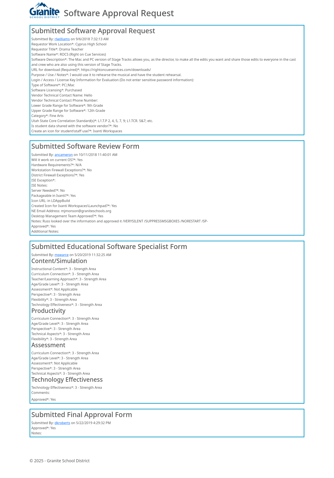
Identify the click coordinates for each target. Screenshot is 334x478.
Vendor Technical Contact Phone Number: (64, 100)
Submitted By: (42, 39)
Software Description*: (49, 59)
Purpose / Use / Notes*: (50, 74)
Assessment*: (42, 289)
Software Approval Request (119, 13)
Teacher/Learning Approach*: (54, 279)
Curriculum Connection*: (51, 274)
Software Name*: (45, 54)
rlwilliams (62, 39)
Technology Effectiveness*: (52, 304)
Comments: (40, 392)
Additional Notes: (45, 231)
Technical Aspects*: (46, 333)
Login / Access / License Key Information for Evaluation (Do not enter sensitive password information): (112, 80)
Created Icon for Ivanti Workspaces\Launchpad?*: (71, 205)
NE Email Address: (45, 211)
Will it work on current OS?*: (53, 159)
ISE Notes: (39, 185)
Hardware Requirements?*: (53, 165)
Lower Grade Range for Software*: (58, 105)
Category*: (40, 115)
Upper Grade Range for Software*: (58, 110)
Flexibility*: (40, 299)
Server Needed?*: (45, 190)
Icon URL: (38, 200)
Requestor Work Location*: (52, 44)
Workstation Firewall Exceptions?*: (58, 170)
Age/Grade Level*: (45, 284)
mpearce (62, 254)
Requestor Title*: (44, 49)
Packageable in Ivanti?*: (50, 195)
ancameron (64, 154)
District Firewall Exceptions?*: (54, 175)
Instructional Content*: (49, 268)
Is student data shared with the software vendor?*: (71, 126)
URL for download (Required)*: (55, 69)
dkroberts (62, 422)
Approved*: (40, 226)
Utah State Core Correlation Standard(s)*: (64, 120)
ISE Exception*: (43, 180)
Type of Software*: (46, 85)
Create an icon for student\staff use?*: (61, 131)
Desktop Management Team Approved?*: (64, 216)
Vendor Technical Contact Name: (57, 95)
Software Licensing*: (47, 90)
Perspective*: (42, 294)
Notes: (36, 221)
